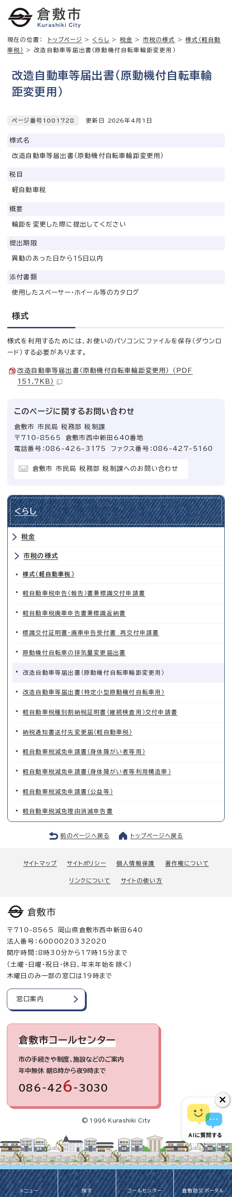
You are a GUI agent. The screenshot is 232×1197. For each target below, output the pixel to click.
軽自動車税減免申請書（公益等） (68, 792)
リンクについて (89, 881)
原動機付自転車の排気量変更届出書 (74, 653)
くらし (100, 40)
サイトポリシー (86, 863)
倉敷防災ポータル (203, 1190)
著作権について (187, 863)
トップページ (65, 40)
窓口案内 (30, 999)
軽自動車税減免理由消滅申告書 (68, 811)
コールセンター (145, 1190)
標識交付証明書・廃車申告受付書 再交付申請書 (91, 633)
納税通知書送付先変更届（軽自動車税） (78, 732)
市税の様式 (159, 40)
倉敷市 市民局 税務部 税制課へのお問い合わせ (105, 468)
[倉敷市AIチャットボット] (205, 1120)
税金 (126, 40)
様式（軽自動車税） (48, 574)
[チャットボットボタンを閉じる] (222, 1100)
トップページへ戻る (156, 836)
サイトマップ (40, 863)
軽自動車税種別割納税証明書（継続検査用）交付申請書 (100, 712)
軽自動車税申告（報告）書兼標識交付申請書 (84, 593)
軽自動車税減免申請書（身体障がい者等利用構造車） (97, 772)
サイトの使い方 (142, 881)
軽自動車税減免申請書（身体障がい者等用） (84, 752)
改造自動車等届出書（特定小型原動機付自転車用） (94, 692)
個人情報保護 (135, 863)
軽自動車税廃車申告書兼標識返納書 (74, 613)
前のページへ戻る (85, 836)
